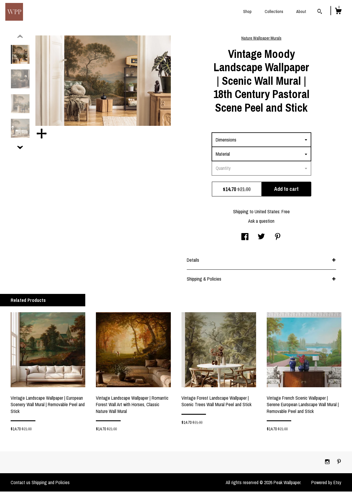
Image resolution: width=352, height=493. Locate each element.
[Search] (319, 12)
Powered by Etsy (326, 484)
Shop (247, 11)
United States (267, 213)
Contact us (20, 484)
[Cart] (338, 11)
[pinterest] (339, 463)
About (301, 11)
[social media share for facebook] (244, 238)
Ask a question (261, 222)
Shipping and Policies (51, 484)
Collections (274, 11)
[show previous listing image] (20, 38)
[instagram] (328, 463)
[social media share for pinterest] (277, 238)
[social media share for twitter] (261, 238)
